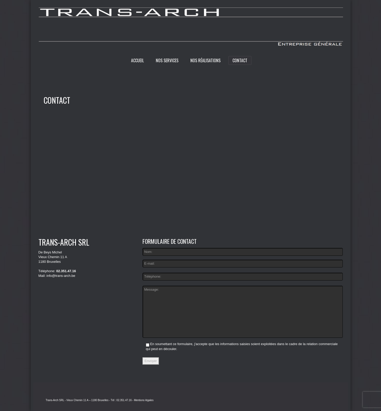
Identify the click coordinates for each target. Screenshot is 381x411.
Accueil (137, 60)
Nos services (167, 60)
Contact (240, 60)
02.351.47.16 (66, 271)
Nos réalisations (205, 60)
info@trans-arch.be (61, 276)
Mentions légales (143, 400)
